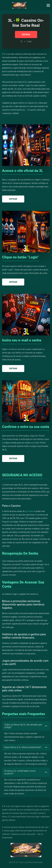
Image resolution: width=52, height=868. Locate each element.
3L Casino (29, 511)
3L (5, 54)
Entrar (26, 34)
